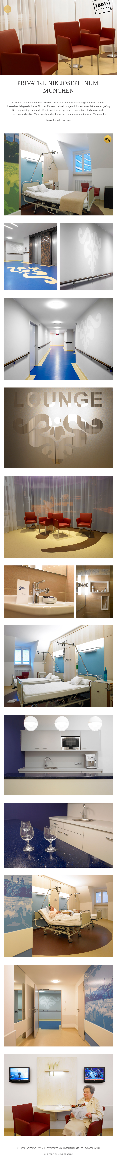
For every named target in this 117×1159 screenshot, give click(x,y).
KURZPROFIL (51, 1155)
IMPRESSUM (66, 1155)
